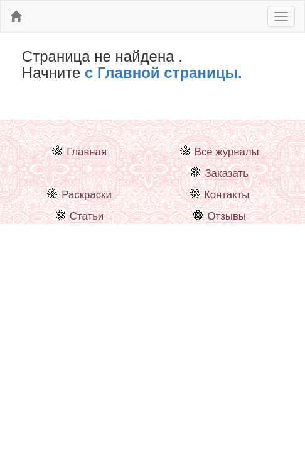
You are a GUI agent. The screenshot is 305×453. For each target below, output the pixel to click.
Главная (87, 152)
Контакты (226, 195)
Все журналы (227, 152)
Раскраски (86, 195)
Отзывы (226, 216)
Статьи (87, 216)
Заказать (226, 173)
